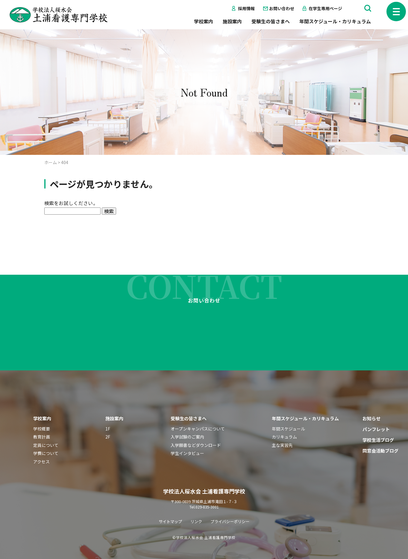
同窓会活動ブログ (380, 439)
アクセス (41, 450)
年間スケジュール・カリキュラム (335, 21)
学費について (45, 442)
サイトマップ (168, 510)
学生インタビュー (187, 442)
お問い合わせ (281, 8)
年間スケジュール (288, 418)
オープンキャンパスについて (198, 418)
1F (107, 418)
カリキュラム (284, 426)
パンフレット (376, 418)
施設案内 (232, 21)
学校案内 (203, 21)
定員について (45, 434)
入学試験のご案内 (187, 426)
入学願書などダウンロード (196, 434)
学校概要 (41, 418)
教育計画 (41, 426)
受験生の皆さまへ (270, 21)
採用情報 (246, 8)
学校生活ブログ (378, 429)
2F (107, 426)
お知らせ (371, 407)
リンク (195, 510)
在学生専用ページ (325, 8)
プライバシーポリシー (231, 510)
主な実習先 (282, 434)
